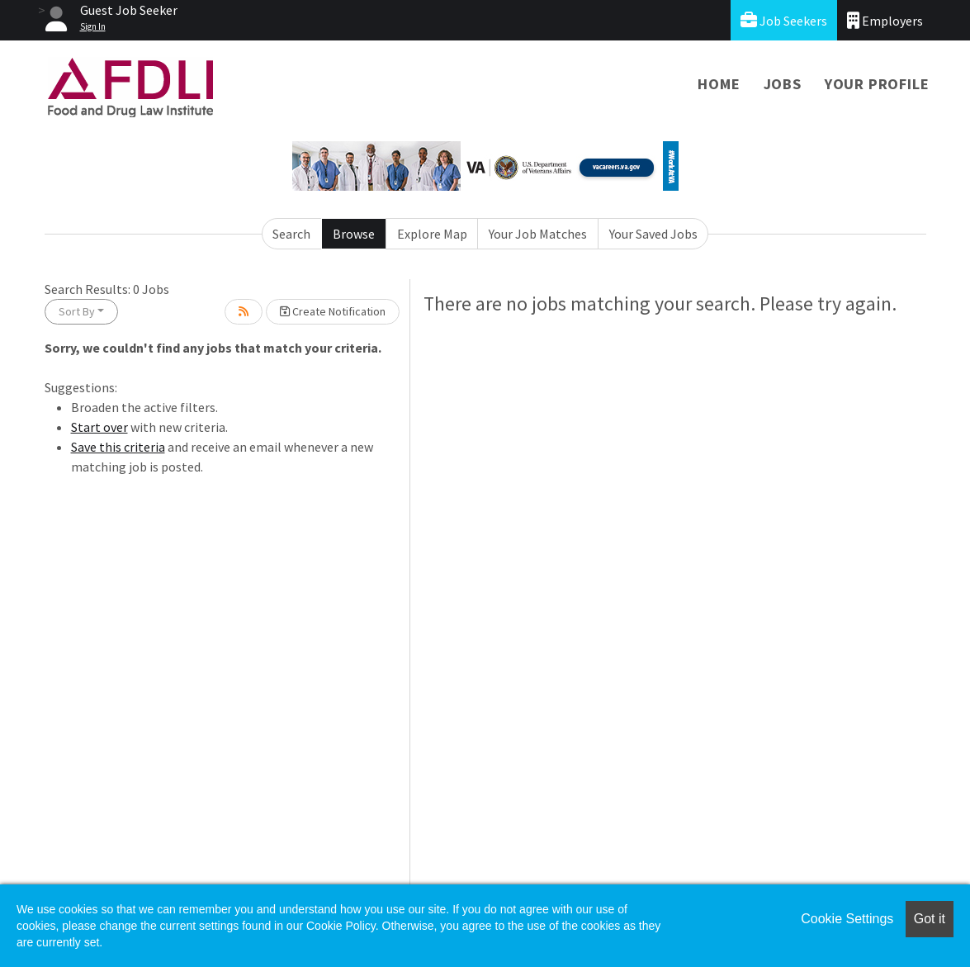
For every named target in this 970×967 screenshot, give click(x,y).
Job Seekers (784, 20)
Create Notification (333, 311)
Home (719, 83)
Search (291, 233)
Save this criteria (118, 446)
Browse (354, 233)
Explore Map (432, 233)
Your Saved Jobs (653, 233)
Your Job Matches (538, 233)
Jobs (783, 83)
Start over (99, 427)
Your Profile (877, 83)
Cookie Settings (847, 919)
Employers (885, 20)
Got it (929, 919)
